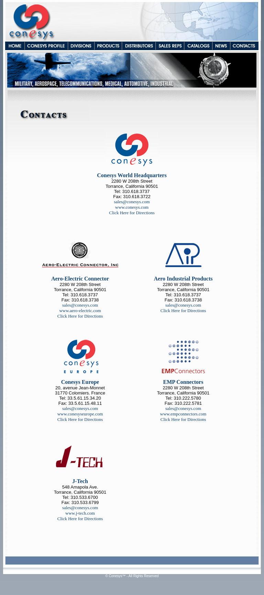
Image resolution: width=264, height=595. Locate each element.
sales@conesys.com (132, 201)
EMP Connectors (183, 382)
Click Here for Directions (131, 212)
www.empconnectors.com (183, 413)
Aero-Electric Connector (80, 279)
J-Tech (80, 481)
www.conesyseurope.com (80, 413)
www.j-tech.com (80, 513)
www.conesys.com (131, 207)
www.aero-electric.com (80, 310)
